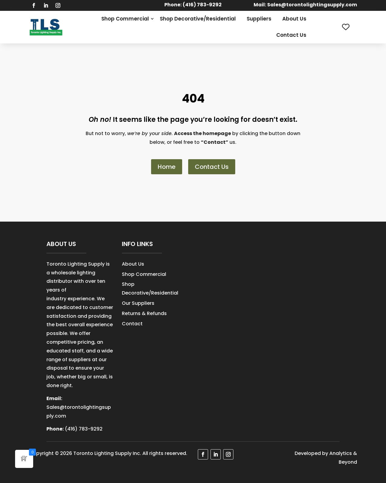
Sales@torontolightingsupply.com (312, 4)
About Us (294, 18)
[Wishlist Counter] (346, 27)
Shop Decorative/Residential (198, 18)
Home (167, 167)
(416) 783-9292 (84, 428)
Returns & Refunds (144, 313)
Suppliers (259, 18)
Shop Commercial (125, 18)
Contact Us (291, 35)
